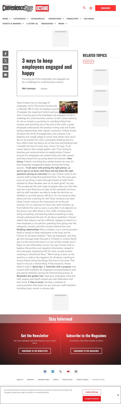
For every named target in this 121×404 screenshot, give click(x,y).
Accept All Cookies (92, 399)
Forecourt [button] (73, 18)
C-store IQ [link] (32, 23)
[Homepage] (26, 8)
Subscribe (105, 8)
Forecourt (88, 62)
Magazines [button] (47, 23)
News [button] (5, 18)
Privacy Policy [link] (68, 380)
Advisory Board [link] (43, 380)
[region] (60, 395)
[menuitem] (8, 18)
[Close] (118, 395)
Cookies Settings (98, 379)
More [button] (61, 23)
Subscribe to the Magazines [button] (86, 350)
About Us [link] (20, 380)
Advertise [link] (30, 380)
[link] (5, 53)
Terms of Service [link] (82, 380)
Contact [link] (56, 380)
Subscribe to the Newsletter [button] (35, 350)
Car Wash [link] (89, 18)
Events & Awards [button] (12, 23)
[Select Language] (91, 8)
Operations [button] (55, 18)
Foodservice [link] (38, 18)
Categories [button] (19, 18)
